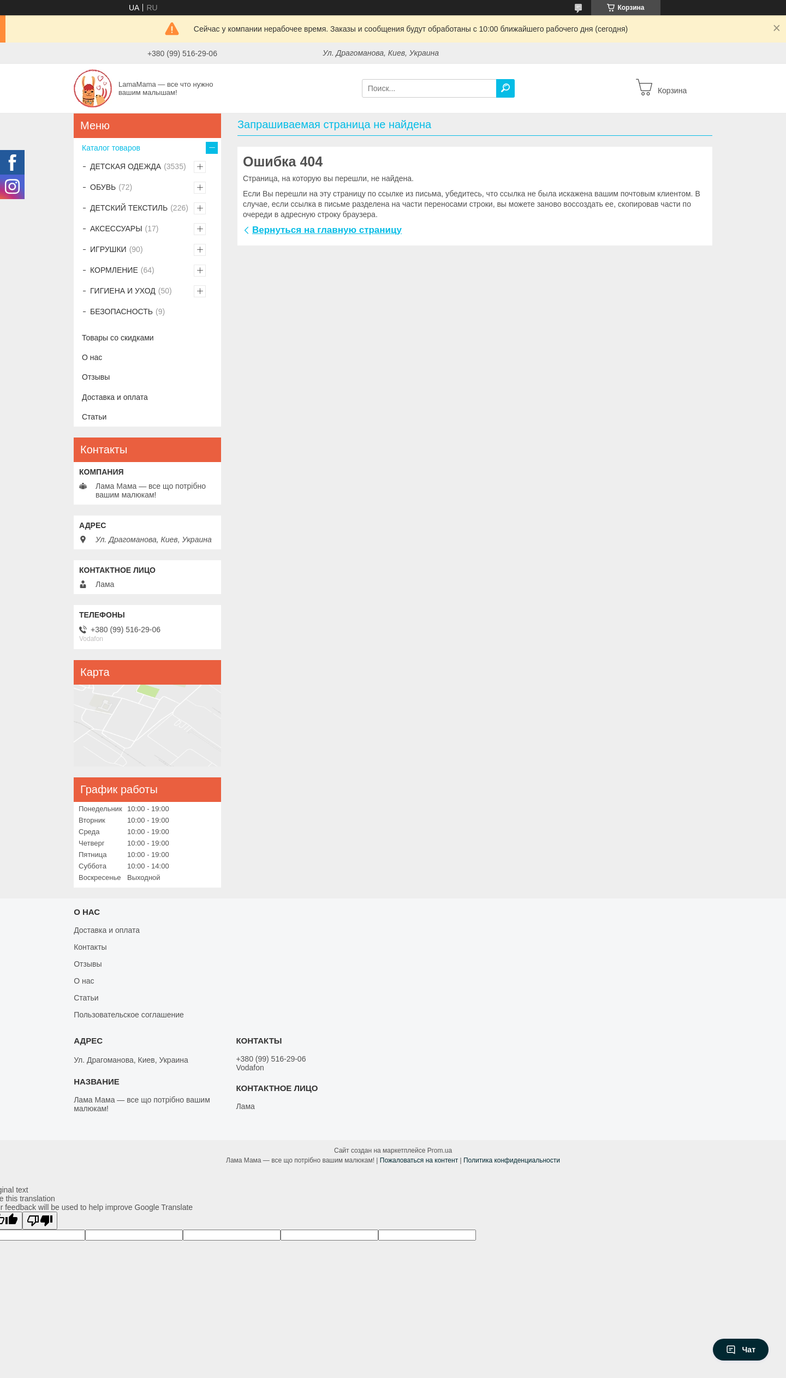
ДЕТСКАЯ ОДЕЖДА (125, 166)
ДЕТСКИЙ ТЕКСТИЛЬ (129, 207)
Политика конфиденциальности (511, 1160)
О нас (92, 357)
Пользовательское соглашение (129, 1014)
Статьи (94, 416)
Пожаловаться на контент (419, 1160)
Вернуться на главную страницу (327, 230)
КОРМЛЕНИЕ (114, 270)
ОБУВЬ (103, 187)
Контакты (90, 947)
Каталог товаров (111, 147)
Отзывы (96, 377)
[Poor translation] (39, 1221)
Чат (740, 1350)
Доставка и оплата (115, 397)
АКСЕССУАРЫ (116, 228)
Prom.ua (439, 1150)
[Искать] (505, 88)
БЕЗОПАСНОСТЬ (121, 311)
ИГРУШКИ (108, 249)
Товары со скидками (118, 337)
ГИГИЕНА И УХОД (123, 290)
